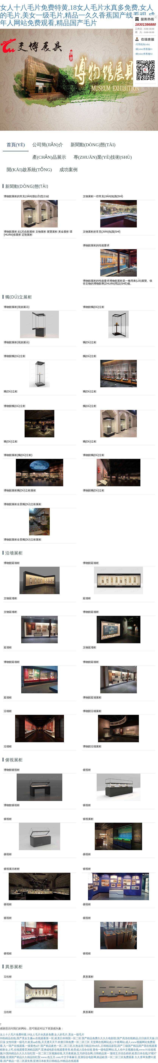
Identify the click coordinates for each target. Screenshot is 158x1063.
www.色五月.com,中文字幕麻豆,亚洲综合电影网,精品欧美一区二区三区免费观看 (87, 1057)
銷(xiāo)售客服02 (144, 54)
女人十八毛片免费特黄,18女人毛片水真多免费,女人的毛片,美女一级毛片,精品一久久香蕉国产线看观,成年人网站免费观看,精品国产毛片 (77, 15)
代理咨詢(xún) (142, 44)
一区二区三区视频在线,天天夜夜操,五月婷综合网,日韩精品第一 (72, 1053)
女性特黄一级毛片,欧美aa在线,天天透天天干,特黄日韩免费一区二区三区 (48, 1042)
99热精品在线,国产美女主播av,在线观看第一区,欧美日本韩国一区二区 (40, 1038)
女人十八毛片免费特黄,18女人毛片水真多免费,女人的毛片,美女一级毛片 (42, 1034)
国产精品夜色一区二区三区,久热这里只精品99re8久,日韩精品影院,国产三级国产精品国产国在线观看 (98, 1045)
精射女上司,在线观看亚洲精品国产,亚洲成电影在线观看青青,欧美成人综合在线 (46, 1049)
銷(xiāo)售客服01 (144, 49)
